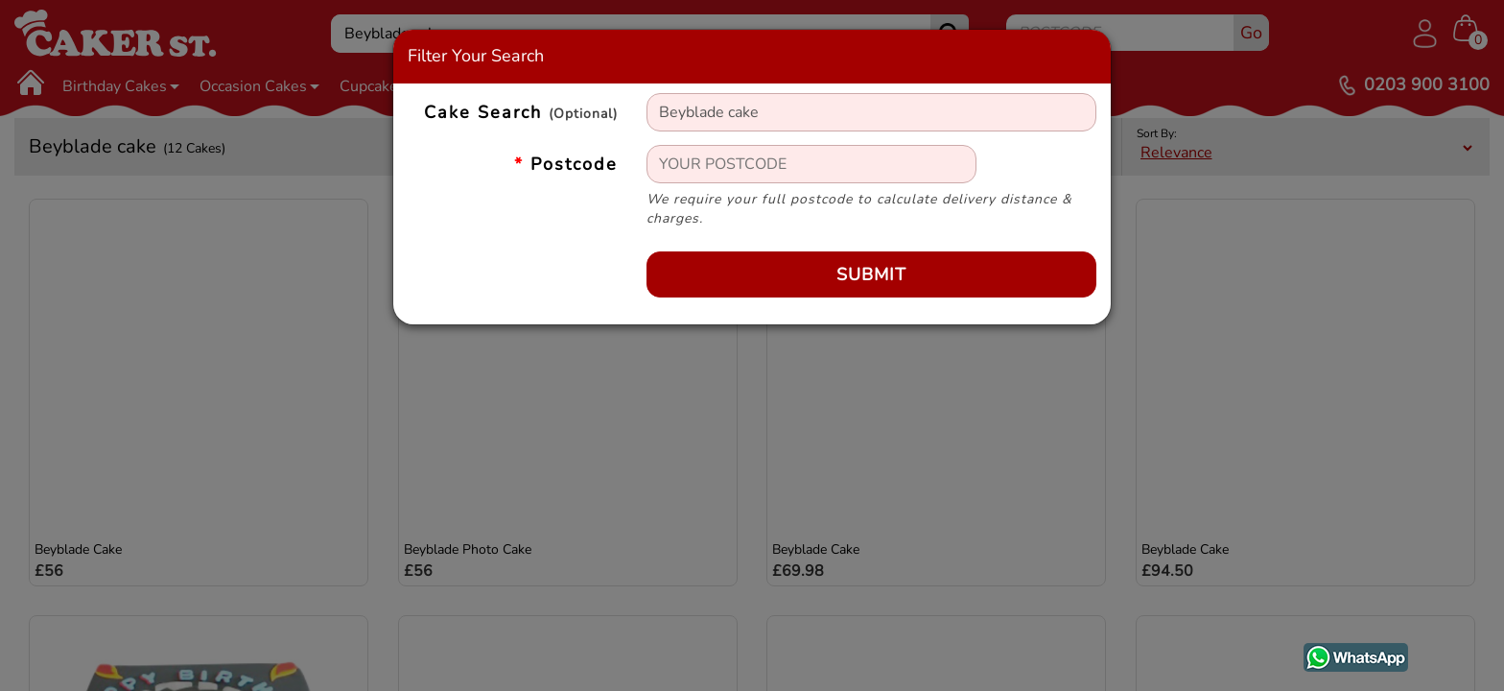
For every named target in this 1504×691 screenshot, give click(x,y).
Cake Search (521, 113)
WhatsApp (1341, 653)
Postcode (566, 164)
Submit (871, 274)
